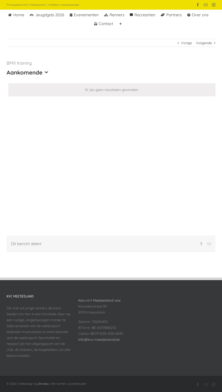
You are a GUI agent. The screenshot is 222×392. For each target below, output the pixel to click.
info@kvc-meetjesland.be (63, 4)
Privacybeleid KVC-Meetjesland (26, 4)
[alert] (111, 89)
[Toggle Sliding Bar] (121, 23)
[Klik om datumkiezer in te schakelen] (28, 72)
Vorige (186, 43)
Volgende (204, 43)
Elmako (43, 383)
